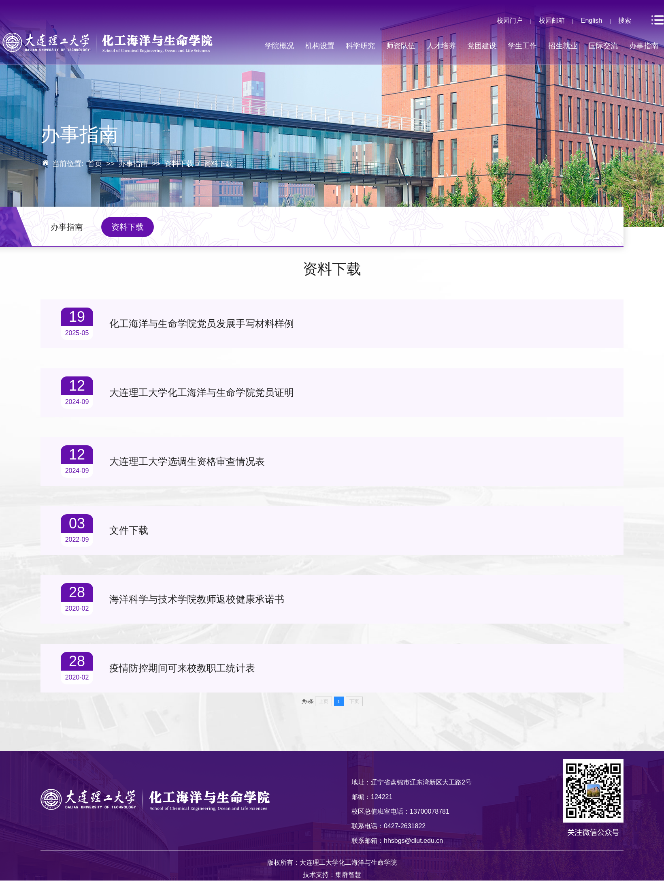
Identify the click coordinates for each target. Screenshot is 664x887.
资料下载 (179, 164)
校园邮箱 (552, 20)
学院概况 (279, 46)
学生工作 (522, 46)
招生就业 (562, 46)
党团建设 (481, 46)
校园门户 (510, 20)
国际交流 (603, 46)
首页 (94, 164)
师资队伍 (400, 46)
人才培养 (441, 46)
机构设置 (319, 46)
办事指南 (643, 46)
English (591, 20)
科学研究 (360, 46)
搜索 (624, 20)
